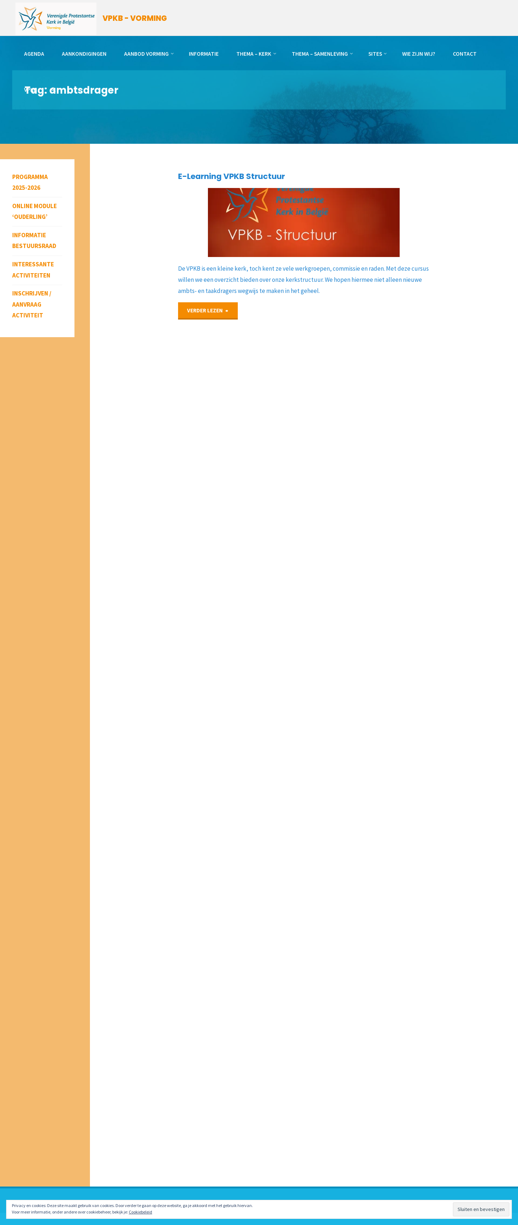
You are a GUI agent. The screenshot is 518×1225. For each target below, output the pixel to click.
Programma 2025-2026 (30, 182)
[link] (53, 90)
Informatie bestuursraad (34, 240)
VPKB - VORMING (135, 18)
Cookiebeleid (140, 1212)
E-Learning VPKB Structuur (231, 176)
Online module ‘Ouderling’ (34, 211)
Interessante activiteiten (33, 269)
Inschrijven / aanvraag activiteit (31, 304)
